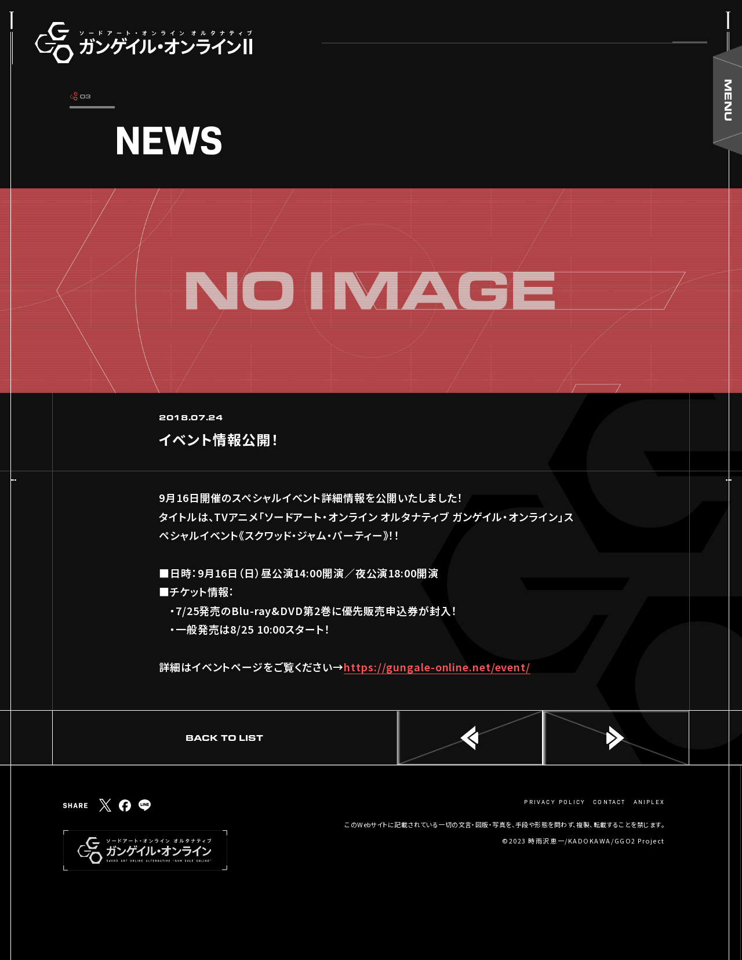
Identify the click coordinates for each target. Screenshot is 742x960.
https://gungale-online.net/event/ (437, 666)
